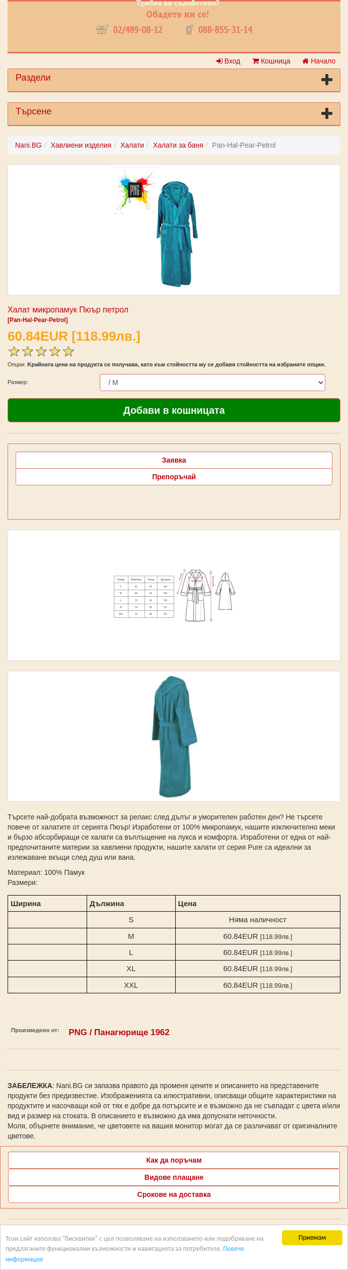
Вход (229, 61)
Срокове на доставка (174, 1194)
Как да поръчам (174, 1160)
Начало (318, 61)
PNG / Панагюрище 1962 (118, 1032)
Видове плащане (174, 1177)
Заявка (174, 460)
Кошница (271, 61)
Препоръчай (174, 477)
